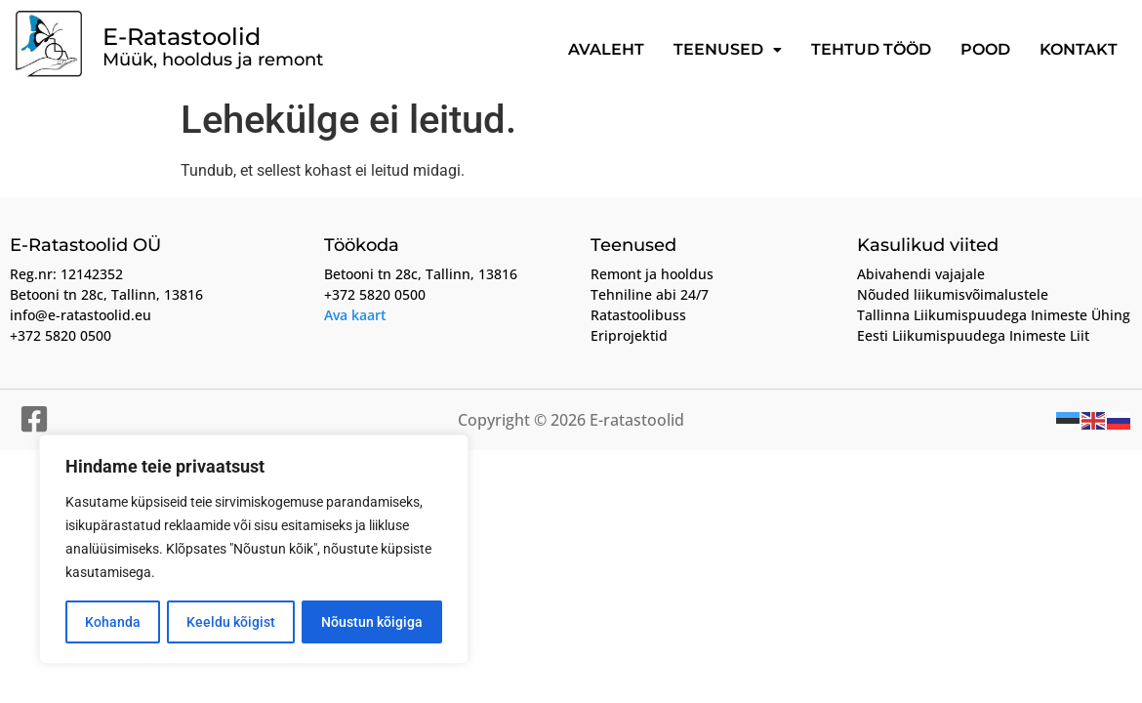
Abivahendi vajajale (921, 274)
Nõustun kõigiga (372, 622)
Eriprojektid (629, 335)
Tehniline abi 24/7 (650, 294)
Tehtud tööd (871, 49)
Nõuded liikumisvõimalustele (952, 294)
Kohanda (113, 622)
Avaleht (606, 49)
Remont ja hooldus (652, 274)
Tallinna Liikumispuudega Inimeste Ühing (993, 315)
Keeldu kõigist (230, 622)
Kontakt (1079, 49)
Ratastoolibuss (638, 315)
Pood (985, 49)
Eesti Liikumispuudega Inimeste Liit (973, 335)
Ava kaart (355, 315)
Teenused (727, 49)
